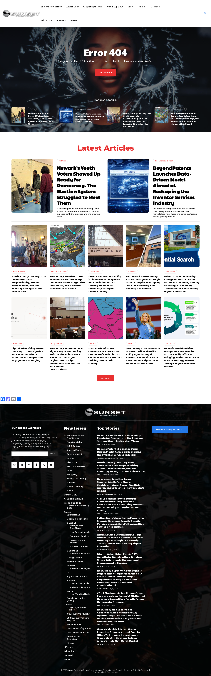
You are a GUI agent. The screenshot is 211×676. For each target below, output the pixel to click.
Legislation (56, 344)
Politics (32, 109)
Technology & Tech (84, 109)
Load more (105, 379)
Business (132, 273)
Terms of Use (112, 672)
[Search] (53, 454)
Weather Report (179, 109)
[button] (205, 13)
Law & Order (130, 109)
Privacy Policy (99, 672)
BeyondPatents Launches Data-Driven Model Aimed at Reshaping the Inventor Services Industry (89, 117)
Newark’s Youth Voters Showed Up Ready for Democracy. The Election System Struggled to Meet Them (40, 118)
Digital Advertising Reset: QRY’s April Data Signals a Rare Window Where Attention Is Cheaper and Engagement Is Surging (27, 355)
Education (170, 273)
